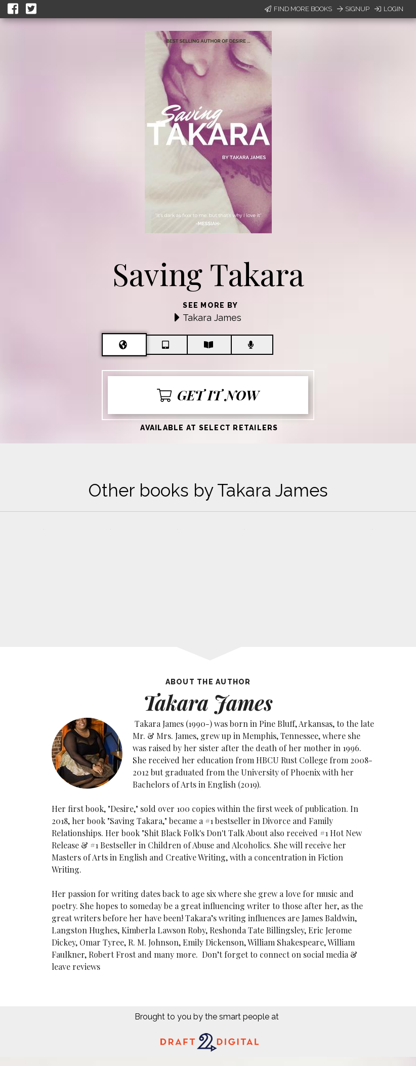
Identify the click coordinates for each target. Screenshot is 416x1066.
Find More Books (298, 9)
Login (389, 9)
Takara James (212, 317)
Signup (353, 9)
